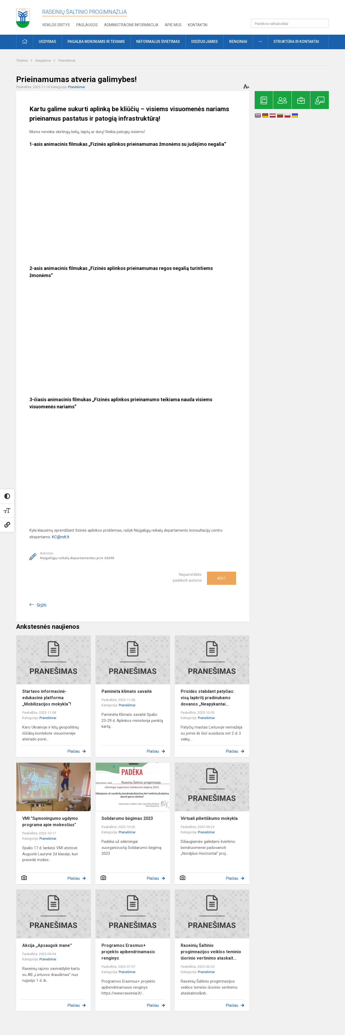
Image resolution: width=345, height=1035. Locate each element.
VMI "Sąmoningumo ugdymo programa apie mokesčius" (50, 821)
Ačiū (221, 578)
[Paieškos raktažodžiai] (290, 23)
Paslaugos (87, 25)
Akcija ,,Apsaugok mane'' (47, 945)
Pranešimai (67, 60)
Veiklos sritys (56, 25)
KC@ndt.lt (60, 537)
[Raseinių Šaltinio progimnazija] (22, 16)
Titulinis (22, 60)
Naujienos (44, 60)
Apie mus (173, 25)
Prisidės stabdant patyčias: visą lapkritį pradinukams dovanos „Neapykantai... (207, 698)
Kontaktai (197, 25)
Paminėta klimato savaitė (126, 691)
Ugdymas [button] (47, 41)
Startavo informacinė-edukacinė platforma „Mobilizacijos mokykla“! (46, 698)
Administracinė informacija (131, 25)
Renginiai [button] (238, 41)
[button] (292, 11)
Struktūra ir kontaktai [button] (296, 41)
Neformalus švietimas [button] (158, 41)
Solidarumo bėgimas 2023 (127, 818)
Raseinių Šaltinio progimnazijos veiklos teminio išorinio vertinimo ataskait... (211, 952)
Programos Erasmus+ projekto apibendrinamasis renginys (128, 952)
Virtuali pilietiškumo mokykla (209, 818)
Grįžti (41, 605)
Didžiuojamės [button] (204, 41)
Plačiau (74, 751)
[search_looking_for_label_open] (323, 23)
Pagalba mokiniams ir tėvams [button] (96, 41)
